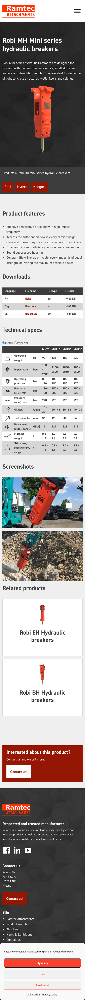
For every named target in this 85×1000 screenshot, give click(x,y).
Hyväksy (42, 963)
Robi (7, 186)
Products (8, 173)
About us (12, 929)
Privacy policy (49, 994)
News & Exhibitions (19, 935)
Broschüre (31, 314)
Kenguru (39, 186)
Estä (42, 974)
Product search (16, 924)
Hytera (22, 186)
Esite (28, 299)
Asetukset (42, 985)
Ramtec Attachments (20, 919)
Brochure (30, 306)
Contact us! (18, 771)
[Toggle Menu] (77, 11)
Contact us (13, 940)
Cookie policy (33, 994)
